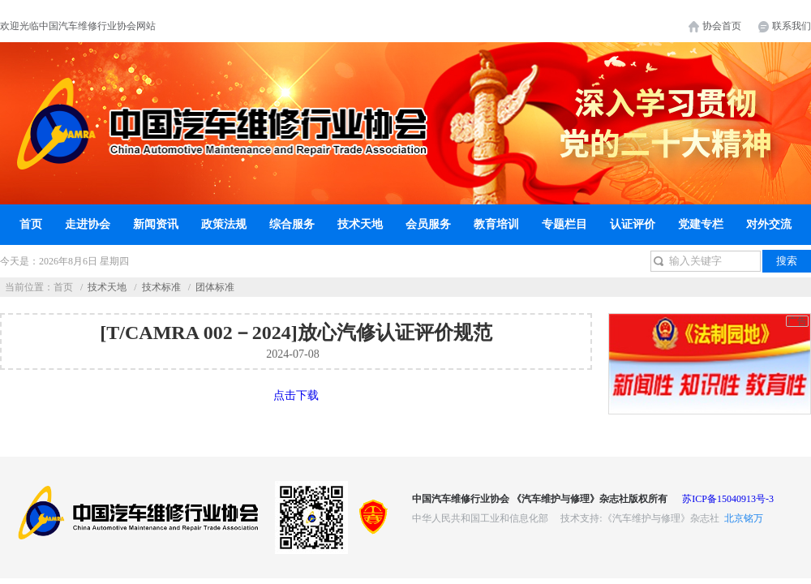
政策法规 (224, 224)
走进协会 (87, 224)
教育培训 (496, 224)
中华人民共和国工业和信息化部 (480, 518)
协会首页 (721, 26)
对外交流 (769, 224)
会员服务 (428, 224)
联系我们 (791, 26)
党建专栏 (700, 224)
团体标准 (214, 287)
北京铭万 (743, 518)
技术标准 (161, 287)
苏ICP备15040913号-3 (728, 499)
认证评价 (632, 224)
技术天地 (360, 224)
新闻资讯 (155, 224)
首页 (30, 224)
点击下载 (296, 395)
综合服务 (292, 224)
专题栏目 (564, 224)
